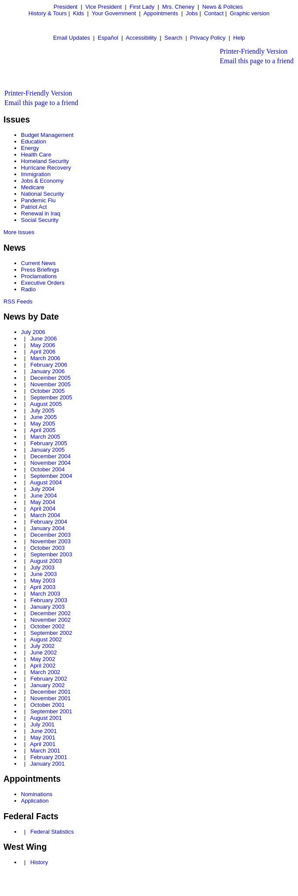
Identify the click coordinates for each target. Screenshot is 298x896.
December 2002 (50, 613)
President (66, 6)
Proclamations (39, 276)
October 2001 (47, 705)
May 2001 (42, 737)
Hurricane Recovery (46, 167)
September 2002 (51, 633)
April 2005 (43, 430)
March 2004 (45, 515)
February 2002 (48, 678)
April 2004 (43, 508)
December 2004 (50, 456)
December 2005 (50, 378)
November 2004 (50, 463)
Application (35, 800)
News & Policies (222, 6)
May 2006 (42, 345)
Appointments (161, 13)
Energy (30, 148)
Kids (78, 13)
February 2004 (48, 521)
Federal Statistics (52, 831)
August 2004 (46, 482)
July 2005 (42, 410)
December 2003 (50, 534)
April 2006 (43, 351)
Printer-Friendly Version (254, 51)
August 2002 (46, 639)
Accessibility (141, 37)
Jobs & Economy (42, 180)
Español (108, 37)
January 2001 (47, 763)
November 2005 (50, 384)
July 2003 (42, 567)
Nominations (36, 794)
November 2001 (50, 698)
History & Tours (47, 13)
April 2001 (43, 744)
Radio (28, 289)
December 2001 (50, 691)
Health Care (36, 154)
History (39, 862)
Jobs (192, 13)
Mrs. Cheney (178, 6)
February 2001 (48, 757)
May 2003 (42, 580)
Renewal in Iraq (40, 213)
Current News (38, 263)
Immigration (36, 174)
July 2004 (42, 489)
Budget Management (47, 135)
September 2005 (51, 397)
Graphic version (250, 13)
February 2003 (48, 600)
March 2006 (45, 358)
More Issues (18, 232)
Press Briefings (40, 269)
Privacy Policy (208, 37)
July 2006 (33, 332)
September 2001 (51, 711)
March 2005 (45, 436)
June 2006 (43, 338)
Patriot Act (34, 207)
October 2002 (47, 626)
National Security (42, 194)
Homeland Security (45, 161)
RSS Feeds (17, 301)
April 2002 (43, 665)
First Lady (142, 6)
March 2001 (45, 750)
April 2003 (43, 587)
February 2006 (48, 364)
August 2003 (46, 561)
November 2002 (50, 620)
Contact (214, 13)
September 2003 (51, 554)
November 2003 (50, 541)
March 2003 (45, 593)
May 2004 (42, 502)
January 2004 (47, 528)
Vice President (104, 6)
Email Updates (71, 37)
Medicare (32, 187)
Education (33, 141)
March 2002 (45, 672)
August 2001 (46, 718)
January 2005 (47, 449)
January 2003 (47, 606)
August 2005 (46, 404)
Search (173, 37)
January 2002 (47, 685)
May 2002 (42, 659)
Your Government (114, 13)
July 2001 (42, 724)
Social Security (39, 220)
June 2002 (43, 652)
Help (239, 37)
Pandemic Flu (38, 200)
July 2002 (42, 646)
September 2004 (51, 476)
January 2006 (47, 371)
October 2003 (47, 548)
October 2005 (47, 391)
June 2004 (43, 495)
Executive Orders (43, 282)
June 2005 (43, 417)
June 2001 (43, 731)
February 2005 (48, 443)
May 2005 (42, 423)
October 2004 (47, 469)
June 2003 (43, 574)
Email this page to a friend (257, 61)
